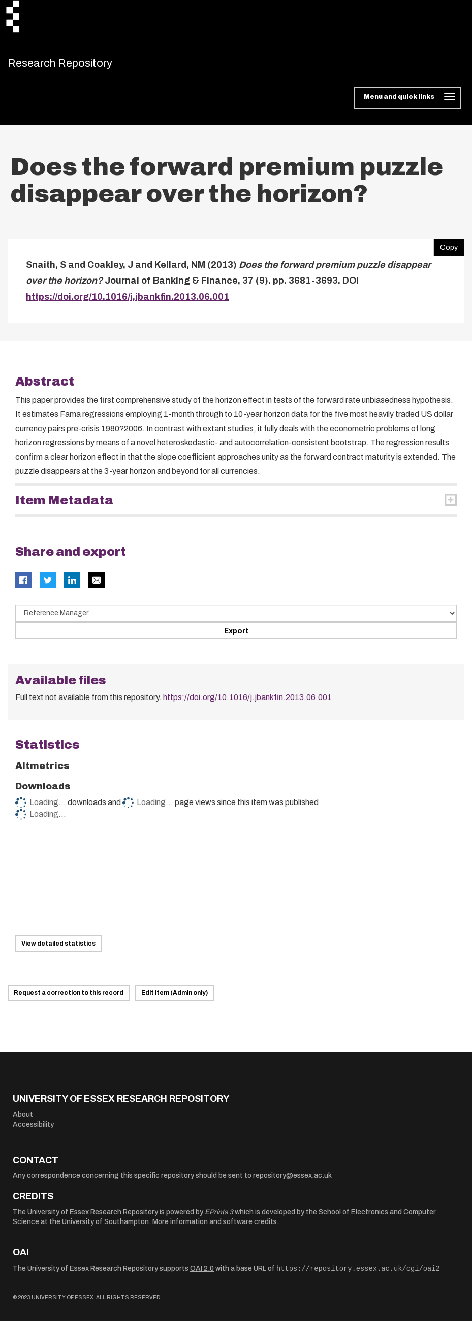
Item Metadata (64, 505)
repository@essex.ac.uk (292, 1181)
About (23, 1120)
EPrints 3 (219, 1217)
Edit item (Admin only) (174, 998)
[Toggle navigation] (407, 103)
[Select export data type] (236, 618)
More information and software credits (214, 1227)
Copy (445, 250)
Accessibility (33, 1130)
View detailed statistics (58, 949)
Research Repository (79, 66)
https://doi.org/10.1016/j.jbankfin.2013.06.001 (127, 302)
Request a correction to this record (68, 998)
